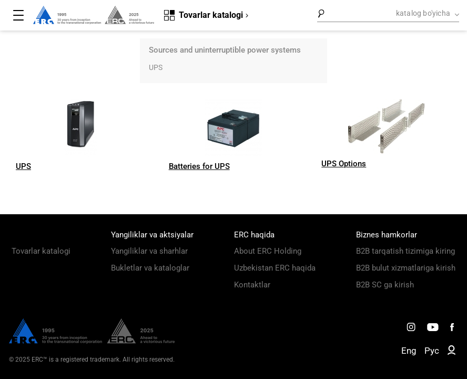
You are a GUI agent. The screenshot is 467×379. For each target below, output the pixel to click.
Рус (431, 350)
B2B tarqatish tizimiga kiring (405, 251)
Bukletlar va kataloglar (150, 268)
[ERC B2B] (451, 352)
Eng (409, 350)
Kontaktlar (252, 285)
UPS (156, 67)
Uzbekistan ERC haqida (275, 268)
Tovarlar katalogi (41, 251)
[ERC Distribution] (92, 341)
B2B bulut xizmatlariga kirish (405, 268)
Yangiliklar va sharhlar (149, 251)
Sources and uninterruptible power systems (225, 50)
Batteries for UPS (199, 166)
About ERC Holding (267, 251)
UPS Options (343, 163)
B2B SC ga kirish (385, 285)
